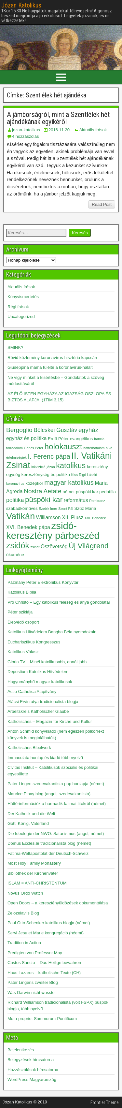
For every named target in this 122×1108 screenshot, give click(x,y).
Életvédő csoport (23, 622)
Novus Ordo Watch (25, 893)
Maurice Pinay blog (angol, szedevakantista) (48, 793)
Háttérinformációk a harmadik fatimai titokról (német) (56, 803)
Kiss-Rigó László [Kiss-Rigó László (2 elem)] (84, 475)
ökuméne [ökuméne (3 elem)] (15, 554)
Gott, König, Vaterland (28, 823)
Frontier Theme (104, 1102)
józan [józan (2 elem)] (51, 467)
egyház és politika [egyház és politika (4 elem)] (26, 438)
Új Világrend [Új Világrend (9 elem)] (88, 546)
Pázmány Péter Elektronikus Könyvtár (42, 582)
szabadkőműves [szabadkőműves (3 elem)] (22, 508)
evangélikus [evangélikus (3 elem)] (81, 438)
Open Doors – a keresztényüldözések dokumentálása (57, 902)
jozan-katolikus (26, 129)
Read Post (102, 204)
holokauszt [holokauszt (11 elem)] (63, 446)
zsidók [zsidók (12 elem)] (17, 545)
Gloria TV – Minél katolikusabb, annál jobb (47, 661)
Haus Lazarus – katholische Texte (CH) (44, 972)
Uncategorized (21, 316)
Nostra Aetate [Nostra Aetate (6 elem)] (42, 491)
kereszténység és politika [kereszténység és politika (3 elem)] (45, 474)
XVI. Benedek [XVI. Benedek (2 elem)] (95, 518)
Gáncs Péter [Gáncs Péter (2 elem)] (33, 448)
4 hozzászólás (25, 136)
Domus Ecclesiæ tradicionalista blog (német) (49, 843)
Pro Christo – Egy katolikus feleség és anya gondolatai (58, 602)
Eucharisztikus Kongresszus (34, 642)
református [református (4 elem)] (76, 500)
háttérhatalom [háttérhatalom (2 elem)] (93, 448)
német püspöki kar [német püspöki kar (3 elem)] (80, 491)
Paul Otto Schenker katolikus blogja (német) (48, 922)
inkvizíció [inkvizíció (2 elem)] (38, 467)
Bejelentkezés (20, 1049)
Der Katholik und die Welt (31, 813)
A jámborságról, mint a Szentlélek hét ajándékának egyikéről (58, 118)
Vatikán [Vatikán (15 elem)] (20, 516)
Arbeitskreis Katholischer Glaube (38, 711)
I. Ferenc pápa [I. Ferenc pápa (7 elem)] (49, 456)
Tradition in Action (24, 942)
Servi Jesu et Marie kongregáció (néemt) (45, 932)
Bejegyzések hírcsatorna (30, 1059)
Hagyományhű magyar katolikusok (39, 681)
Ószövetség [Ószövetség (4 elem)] (54, 546)
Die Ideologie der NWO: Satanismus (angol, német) (55, 833)
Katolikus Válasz (22, 651)
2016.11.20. (59, 129)
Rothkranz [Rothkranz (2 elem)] (97, 501)
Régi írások (18, 306)
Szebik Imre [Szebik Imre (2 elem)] (48, 509)
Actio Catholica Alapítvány (31, 691)
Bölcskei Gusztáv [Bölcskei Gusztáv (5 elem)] (55, 430)
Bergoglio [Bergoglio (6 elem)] (19, 429)
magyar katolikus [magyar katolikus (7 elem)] (69, 482)
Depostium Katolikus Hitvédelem (37, 671)
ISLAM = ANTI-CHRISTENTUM (37, 883)
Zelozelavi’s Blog (23, 913)
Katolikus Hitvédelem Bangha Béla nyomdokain (51, 631)
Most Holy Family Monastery (34, 863)
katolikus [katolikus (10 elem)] (71, 465)
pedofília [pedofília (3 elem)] (107, 491)
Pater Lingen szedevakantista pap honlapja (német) (55, 783)
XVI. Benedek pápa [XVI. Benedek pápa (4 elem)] (28, 527)
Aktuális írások (93, 129)
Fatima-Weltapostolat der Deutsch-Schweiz (47, 853)
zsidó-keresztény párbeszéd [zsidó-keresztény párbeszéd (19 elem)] (53, 530)
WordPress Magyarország (31, 1079)
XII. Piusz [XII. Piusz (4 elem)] (72, 517)
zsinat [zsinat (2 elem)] (35, 547)
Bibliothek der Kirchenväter (32, 873)
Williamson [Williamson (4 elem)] (48, 517)
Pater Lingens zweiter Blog (32, 982)
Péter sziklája (20, 612)
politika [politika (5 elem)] (15, 500)
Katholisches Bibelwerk (29, 747)
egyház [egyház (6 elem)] (88, 429)
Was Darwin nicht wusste (31, 992)
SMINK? (15, 347)
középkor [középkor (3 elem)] (34, 483)
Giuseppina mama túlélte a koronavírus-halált (50, 367)
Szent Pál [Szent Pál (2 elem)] (65, 509)
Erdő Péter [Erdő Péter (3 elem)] (58, 438)
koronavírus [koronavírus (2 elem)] (15, 483)
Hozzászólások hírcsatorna (32, 1069)
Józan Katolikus (21, 5)
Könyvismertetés (23, 296)
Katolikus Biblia (21, 592)
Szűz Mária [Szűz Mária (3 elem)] (85, 508)
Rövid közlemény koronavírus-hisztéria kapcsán (52, 357)
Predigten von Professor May (34, 952)
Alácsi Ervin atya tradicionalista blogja (42, 701)
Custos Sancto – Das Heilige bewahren (44, 962)
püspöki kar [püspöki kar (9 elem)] (43, 500)
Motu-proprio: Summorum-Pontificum (42, 1018)
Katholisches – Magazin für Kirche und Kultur (49, 721)
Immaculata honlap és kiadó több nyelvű (45, 757)
